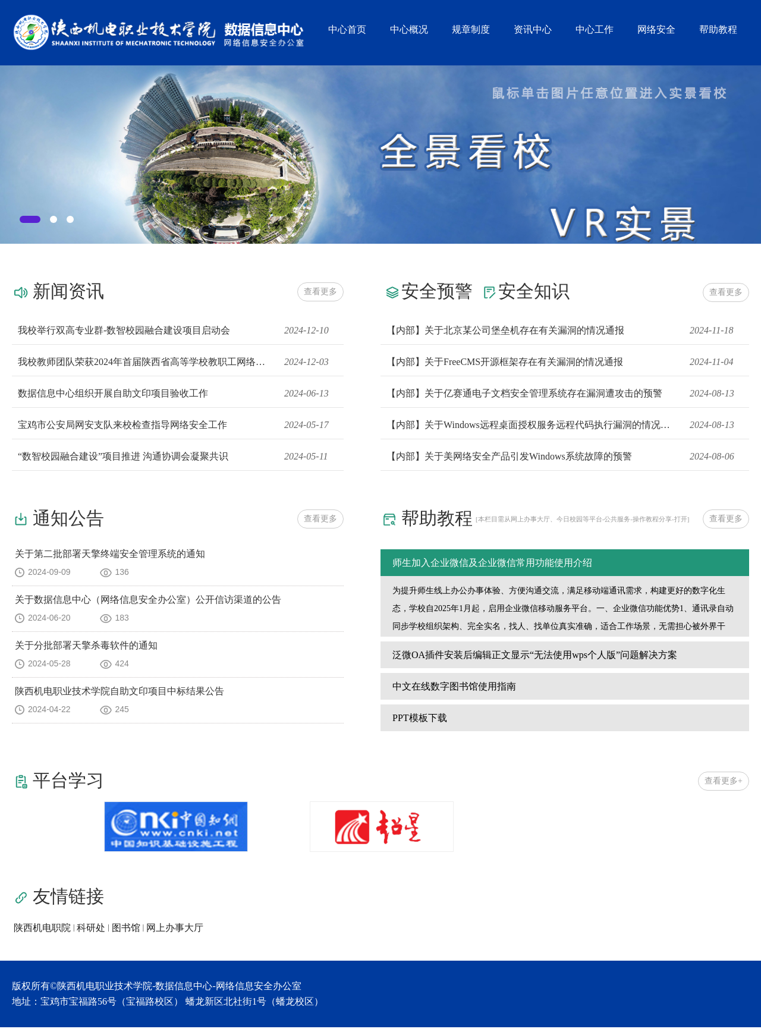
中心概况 (409, 29)
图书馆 (126, 932)
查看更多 (320, 291)
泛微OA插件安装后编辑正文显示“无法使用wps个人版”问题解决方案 (534, 660)
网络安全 (656, 29)
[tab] (30, 219)
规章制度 (471, 29)
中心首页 (347, 29)
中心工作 (595, 29)
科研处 (91, 932)
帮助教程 (718, 29)
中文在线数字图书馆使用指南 (454, 691)
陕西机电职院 (42, 932)
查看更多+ (724, 785)
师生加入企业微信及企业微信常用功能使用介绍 (492, 563)
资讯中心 (533, 29)
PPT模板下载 (419, 723)
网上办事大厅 (174, 932)
